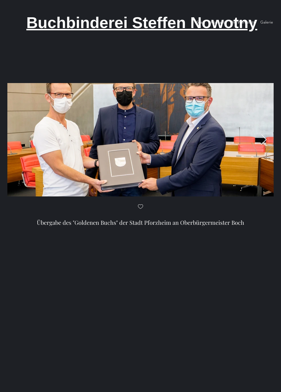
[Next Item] (264, 139)
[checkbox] (140, 207)
